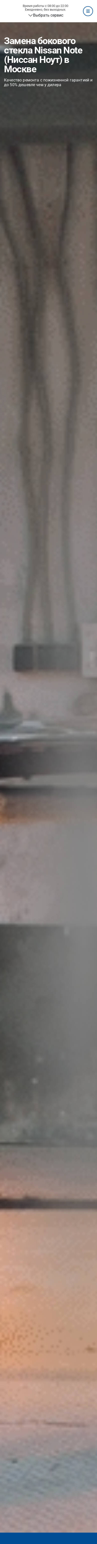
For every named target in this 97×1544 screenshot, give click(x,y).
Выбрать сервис (48, 15)
